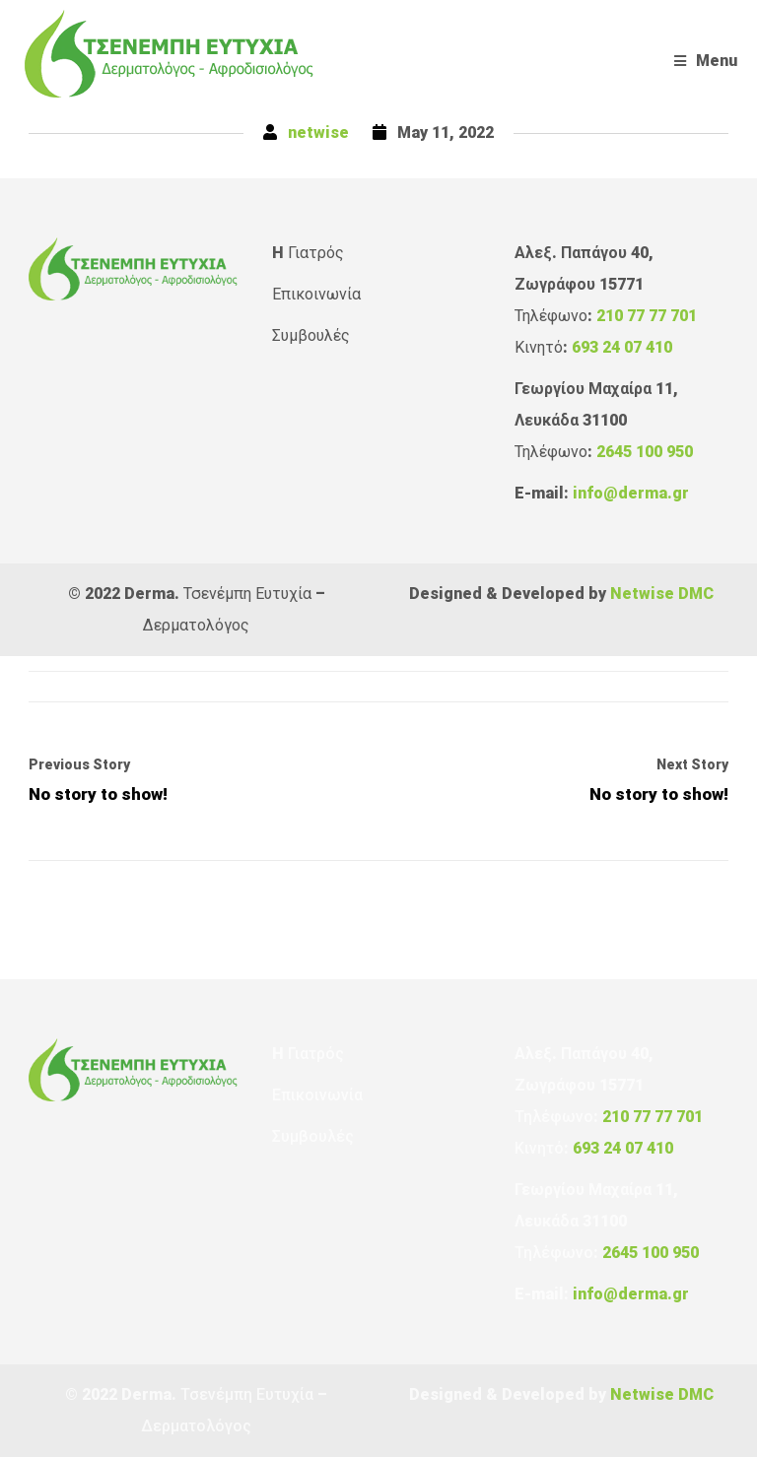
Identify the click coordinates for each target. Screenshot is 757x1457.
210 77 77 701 (646, 315)
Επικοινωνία (316, 294)
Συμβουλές (311, 335)
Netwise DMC (662, 593)
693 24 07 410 (622, 347)
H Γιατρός (308, 252)
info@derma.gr (631, 493)
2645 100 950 (644, 451)
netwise (318, 132)
